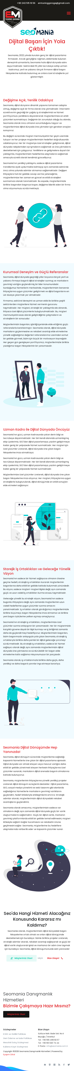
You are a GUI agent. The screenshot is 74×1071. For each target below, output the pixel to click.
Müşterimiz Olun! (22, 958)
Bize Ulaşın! (55, 958)
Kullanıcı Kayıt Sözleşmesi (15, 1046)
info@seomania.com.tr (57, 1046)
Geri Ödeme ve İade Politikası (17, 1038)
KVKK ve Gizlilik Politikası (14, 1034)
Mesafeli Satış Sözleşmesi (15, 1042)
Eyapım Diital (9, 1054)
